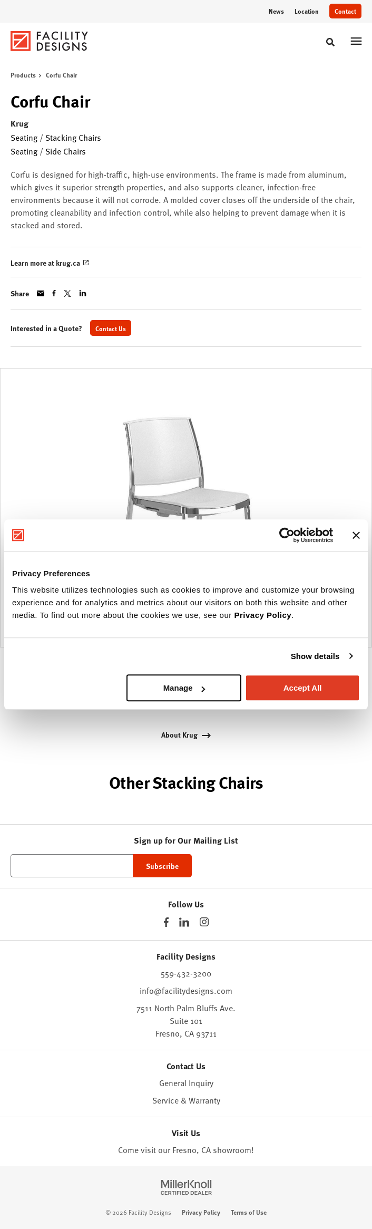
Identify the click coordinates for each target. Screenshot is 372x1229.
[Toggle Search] (330, 42)
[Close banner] (356, 535)
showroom (232, 1149)
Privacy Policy (262, 615)
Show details (315, 656)
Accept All (302, 687)
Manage (184, 687)
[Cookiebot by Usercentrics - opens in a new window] (287, 535)
